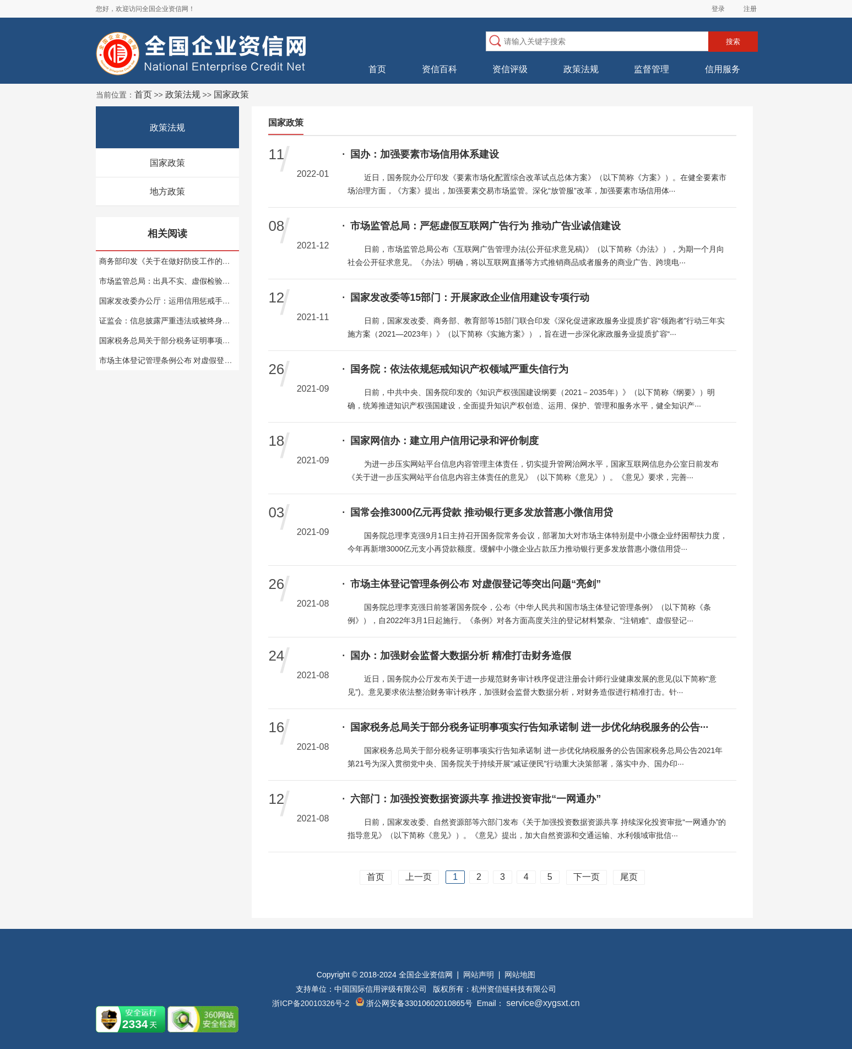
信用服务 (722, 69)
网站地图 (519, 974)
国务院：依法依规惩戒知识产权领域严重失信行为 (455, 369)
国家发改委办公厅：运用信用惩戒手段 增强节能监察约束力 (200, 300)
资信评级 (510, 69)
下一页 (586, 877)
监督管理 (651, 69)
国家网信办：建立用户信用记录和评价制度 (440, 440)
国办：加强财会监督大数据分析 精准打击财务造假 (456, 655)
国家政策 (167, 162)
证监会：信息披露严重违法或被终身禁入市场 (176, 320)
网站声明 (478, 974)
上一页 (418, 877)
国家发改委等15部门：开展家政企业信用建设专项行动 (465, 297)
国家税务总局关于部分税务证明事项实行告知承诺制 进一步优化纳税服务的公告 (235, 340)
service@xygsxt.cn (542, 1003)
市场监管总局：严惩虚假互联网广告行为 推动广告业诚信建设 (481, 225)
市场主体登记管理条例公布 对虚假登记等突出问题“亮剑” (195, 360)
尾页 (629, 877)
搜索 (733, 41)
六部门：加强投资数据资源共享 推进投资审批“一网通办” (471, 798)
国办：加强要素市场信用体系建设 (420, 154)
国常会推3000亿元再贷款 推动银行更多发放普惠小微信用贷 (477, 512)
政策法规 (581, 69)
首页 (377, 69)
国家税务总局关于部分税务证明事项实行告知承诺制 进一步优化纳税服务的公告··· (525, 727)
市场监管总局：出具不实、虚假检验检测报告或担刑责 (191, 281)
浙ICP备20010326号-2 (310, 1003)
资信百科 (439, 69)
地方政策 (167, 191)
